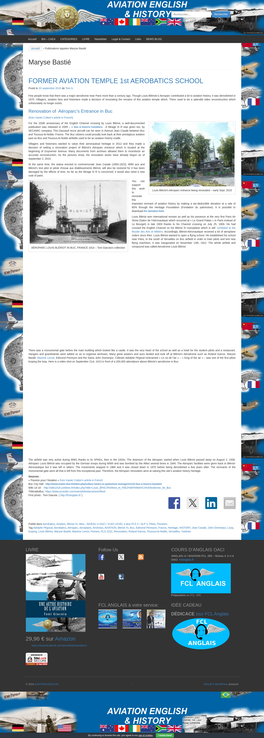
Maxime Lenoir (45, 357)
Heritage (173, 527)
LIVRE (86, 39)
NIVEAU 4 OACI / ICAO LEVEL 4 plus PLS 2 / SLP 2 (117, 523)
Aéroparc (73, 527)
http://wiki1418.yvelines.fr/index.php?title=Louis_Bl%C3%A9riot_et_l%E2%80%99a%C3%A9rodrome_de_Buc (107, 487)
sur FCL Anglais (213, 613)
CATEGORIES (68, 39)
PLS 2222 (107, 531)
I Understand (165, 735)
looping (33, 531)
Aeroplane (85, 527)
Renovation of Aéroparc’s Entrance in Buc (71, 111)
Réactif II (209, 684)
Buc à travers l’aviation (87, 126)
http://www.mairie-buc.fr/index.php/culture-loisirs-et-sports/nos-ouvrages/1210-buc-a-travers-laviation (104, 483)
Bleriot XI (72, 523)
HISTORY (184, 527)
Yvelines (186, 531)
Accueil (32, 39)
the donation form (154, 211)
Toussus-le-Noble (157, 531)
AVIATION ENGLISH (47, 684)
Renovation (120, 531)
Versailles (174, 531)
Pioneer (95, 531)
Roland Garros (137, 531)
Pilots (152, 523)
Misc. (82, 523)
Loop (230, 527)
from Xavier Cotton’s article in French (81, 480)
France (162, 527)
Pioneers (162, 523)
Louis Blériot (45, 531)
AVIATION (110, 527)
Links (138, 39)
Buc (132, 527)
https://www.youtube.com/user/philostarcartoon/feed (75, 491)
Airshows (98, 527)
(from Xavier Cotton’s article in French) (51, 117)
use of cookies (145, 735)
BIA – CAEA (48, 39)
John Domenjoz (217, 527)
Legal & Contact (121, 39)
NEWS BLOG (154, 39)
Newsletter (100, 39)
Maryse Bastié (62, 531)
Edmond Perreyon (146, 527)
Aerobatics (49, 523)
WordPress (221, 684)
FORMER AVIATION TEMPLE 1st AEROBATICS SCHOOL (116, 81)
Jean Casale (199, 527)
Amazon (65, 639)
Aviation (61, 523)
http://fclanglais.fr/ (70, 495)
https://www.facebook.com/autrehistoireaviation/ (59, 645)
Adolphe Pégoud (43, 527)
